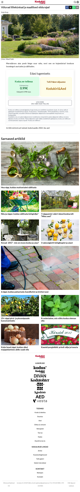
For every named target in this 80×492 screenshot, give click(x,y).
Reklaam (40, 473)
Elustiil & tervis (40, 441)
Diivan (26, 111)
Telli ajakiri (40, 459)
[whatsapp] (74, 7)
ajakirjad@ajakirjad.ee (42, 483)
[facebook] (67, 7)
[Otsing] (75, 2)
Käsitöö (62, 111)
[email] (77, 7)
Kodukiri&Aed (19, 111)
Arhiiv (40, 451)
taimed (24, 128)
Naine (40, 437)
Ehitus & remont (40, 425)
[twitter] (70, 7)
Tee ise (40, 433)
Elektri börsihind (40, 463)
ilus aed (47, 128)
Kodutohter (33, 111)
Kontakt (40, 477)
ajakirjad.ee (54, 119)
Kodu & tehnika (40, 412)
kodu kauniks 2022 (35, 128)
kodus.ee (37, 110)
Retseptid (40, 429)
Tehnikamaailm (42, 111)
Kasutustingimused (40, 455)
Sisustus (40, 416)
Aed (66, 111)
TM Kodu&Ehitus (53, 111)
